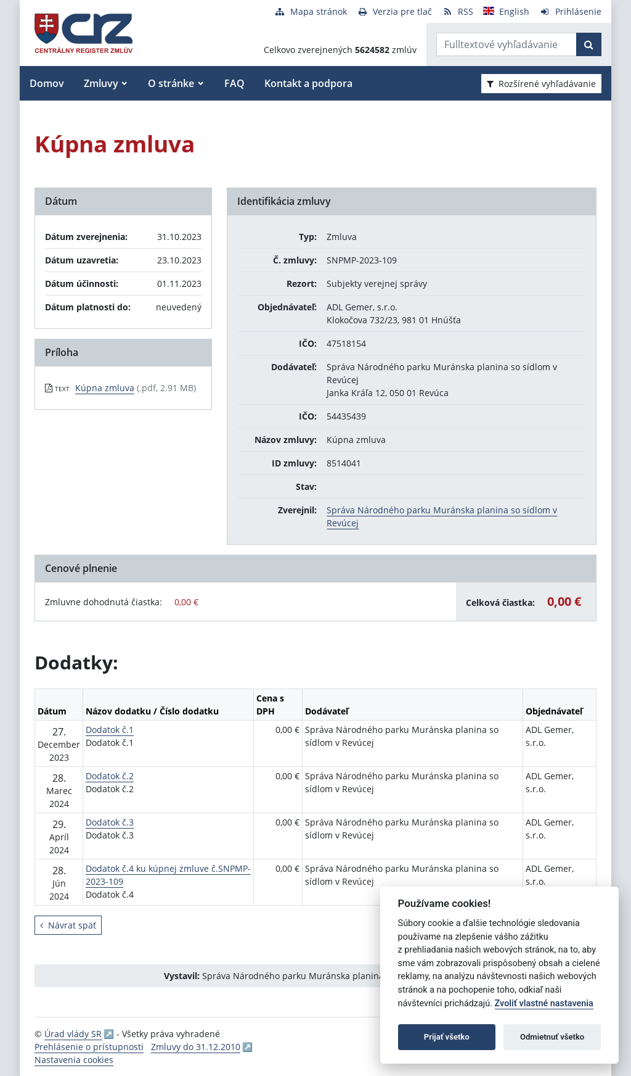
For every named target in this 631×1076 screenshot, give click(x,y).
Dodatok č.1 (110, 729)
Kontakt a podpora (308, 83)
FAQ (234, 83)
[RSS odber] (457, 11)
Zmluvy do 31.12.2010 (195, 1047)
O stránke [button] (171, 83)
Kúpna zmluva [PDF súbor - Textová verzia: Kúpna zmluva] (104, 388)
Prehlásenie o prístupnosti (89, 1047)
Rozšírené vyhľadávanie (541, 83)
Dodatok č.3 (110, 822)
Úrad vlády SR (73, 1034)
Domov (47, 83)
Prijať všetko (447, 1036)
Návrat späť (68, 925)
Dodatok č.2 (110, 776)
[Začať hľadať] (588, 44)
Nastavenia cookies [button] (74, 1060)
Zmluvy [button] (101, 83)
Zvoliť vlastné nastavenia (544, 1003)
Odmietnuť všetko (552, 1036)
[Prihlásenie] (570, 11)
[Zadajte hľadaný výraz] (506, 44)
